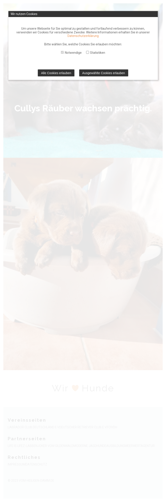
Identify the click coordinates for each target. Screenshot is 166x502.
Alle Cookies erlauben (56, 73)
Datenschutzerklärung (83, 36)
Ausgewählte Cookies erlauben (103, 73)
